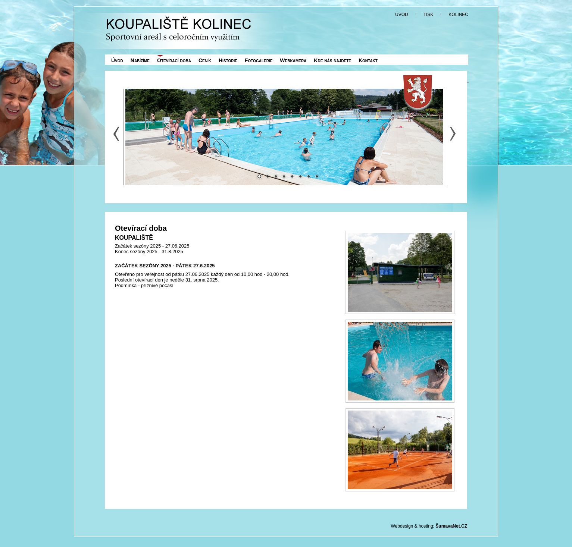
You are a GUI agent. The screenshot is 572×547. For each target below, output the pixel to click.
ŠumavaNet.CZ (451, 526)
